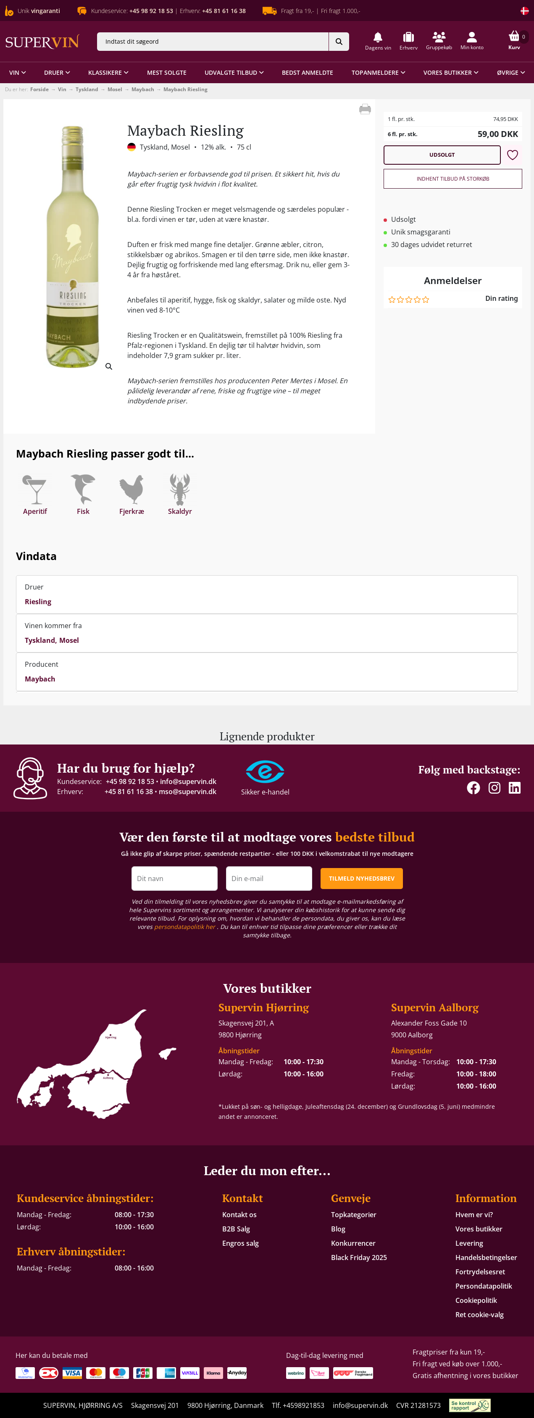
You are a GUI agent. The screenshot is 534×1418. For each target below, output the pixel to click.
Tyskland (87, 89)
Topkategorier (353, 1214)
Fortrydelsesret (480, 1271)
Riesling (38, 601)
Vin (62, 89)
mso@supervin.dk (187, 791)
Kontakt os (239, 1214)
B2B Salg (236, 1229)
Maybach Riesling (185, 89)
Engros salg (240, 1243)
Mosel (115, 89)
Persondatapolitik (483, 1286)
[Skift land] (525, 11)
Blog (338, 1229)
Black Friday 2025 (359, 1257)
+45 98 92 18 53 (130, 781)
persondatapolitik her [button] (185, 927)
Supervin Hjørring (263, 1007)
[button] (378, 41)
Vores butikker (478, 1229)
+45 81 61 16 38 (129, 791)
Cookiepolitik (476, 1300)
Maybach (143, 89)
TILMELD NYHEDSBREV (362, 878)
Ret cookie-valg (479, 1314)
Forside (39, 89)
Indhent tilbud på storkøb (453, 178)
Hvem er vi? (474, 1214)
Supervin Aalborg (435, 1007)
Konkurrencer (353, 1243)
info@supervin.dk (188, 781)
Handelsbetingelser (486, 1257)
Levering (469, 1243)
